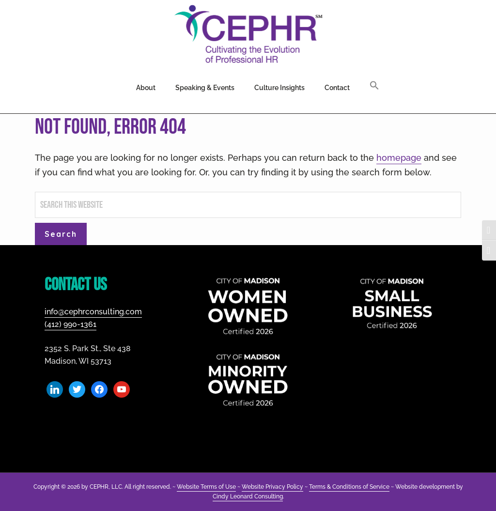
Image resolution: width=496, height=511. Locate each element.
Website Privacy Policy (272, 486)
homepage (398, 158)
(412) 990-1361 (70, 324)
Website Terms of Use (206, 486)
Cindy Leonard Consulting (248, 496)
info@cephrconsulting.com (93, 311)
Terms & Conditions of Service (349, 486)
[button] (374, 86)
